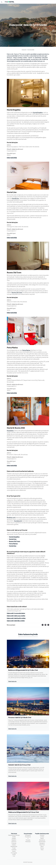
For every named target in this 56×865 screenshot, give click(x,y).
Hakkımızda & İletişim (14, 835)
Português (14, 853)
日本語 (14, 854)
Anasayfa (24, 49)
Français (14, 843)
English (14, 838)
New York (42, 845)
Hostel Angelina (38, 112)
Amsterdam (42, 841)
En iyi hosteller (31, 49)
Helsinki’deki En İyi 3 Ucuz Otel (19, 765)
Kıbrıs (42, 846)
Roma (42, 848)
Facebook (28, 837)
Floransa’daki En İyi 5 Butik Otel (19, 717)
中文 (14, 856)
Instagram (28, 835)
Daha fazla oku (12, 681)
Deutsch (14, 841)
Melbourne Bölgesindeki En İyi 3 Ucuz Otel (23, 812)
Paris (42, 849)
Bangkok (42, 843)
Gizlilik (14, 837)
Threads (28, 840)
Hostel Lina (15, 198)
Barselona (42, 840)
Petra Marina (26, 350)
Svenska (14, 849)
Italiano (14, 845)
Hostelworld (18, 521)
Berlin (42, 838)
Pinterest (28, 841)
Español (14, 840)
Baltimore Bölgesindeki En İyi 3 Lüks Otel (23, 670)
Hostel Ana (10, 430)
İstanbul (42, 835)
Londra (42, 837)
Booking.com (11, 517)
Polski (14, 848)
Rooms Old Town (17, 292)
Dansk (14, 851)
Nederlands (14, 846)
